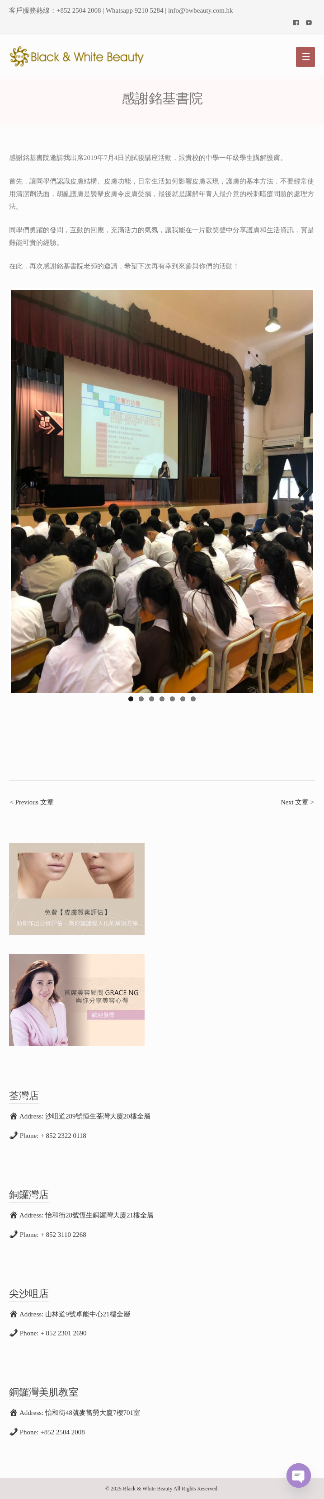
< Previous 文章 (32, 802)
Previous (24, 490)
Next (300, 490)
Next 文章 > (297, 802)
